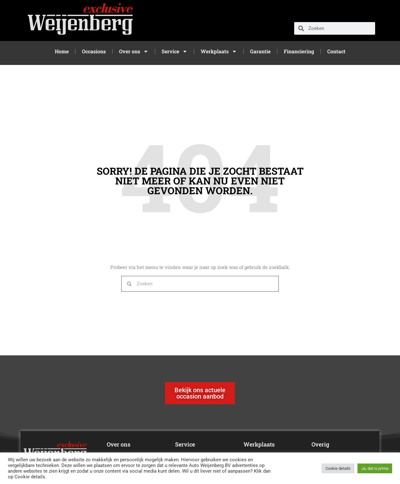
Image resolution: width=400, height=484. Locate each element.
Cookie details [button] (338, 468)
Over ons (133, 51)
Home (62, 51)
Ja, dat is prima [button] (374, 468)
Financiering (299, 51)
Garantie (260, 51)
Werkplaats (219, 51)
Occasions (94, 51)
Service (174, 51)
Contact (336, 51)
